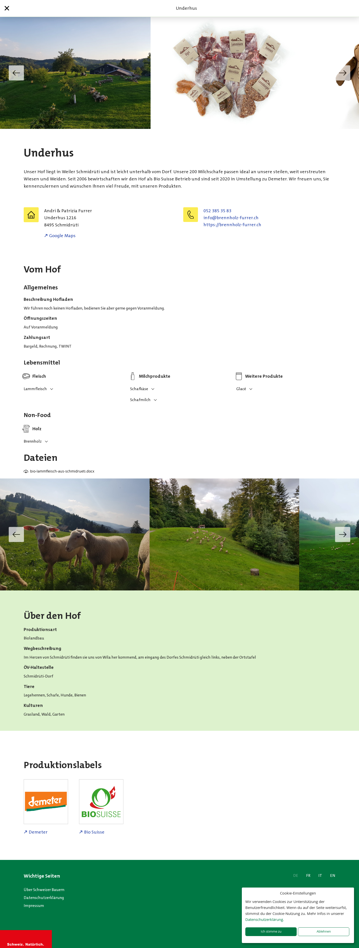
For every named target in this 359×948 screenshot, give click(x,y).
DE (295, 875)
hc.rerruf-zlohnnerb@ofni (231, 218)
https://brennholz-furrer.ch (232, 225)
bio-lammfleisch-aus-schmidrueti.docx (62, 471)
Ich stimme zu (271, 931)
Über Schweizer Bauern (44, 889)
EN (332, 875)
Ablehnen (324, 931)
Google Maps (62, 236)
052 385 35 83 (217, 211)
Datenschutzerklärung (44, 897)
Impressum (34, 905)
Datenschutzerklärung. (264, 919)
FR (308, 875)
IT (320, 875)
